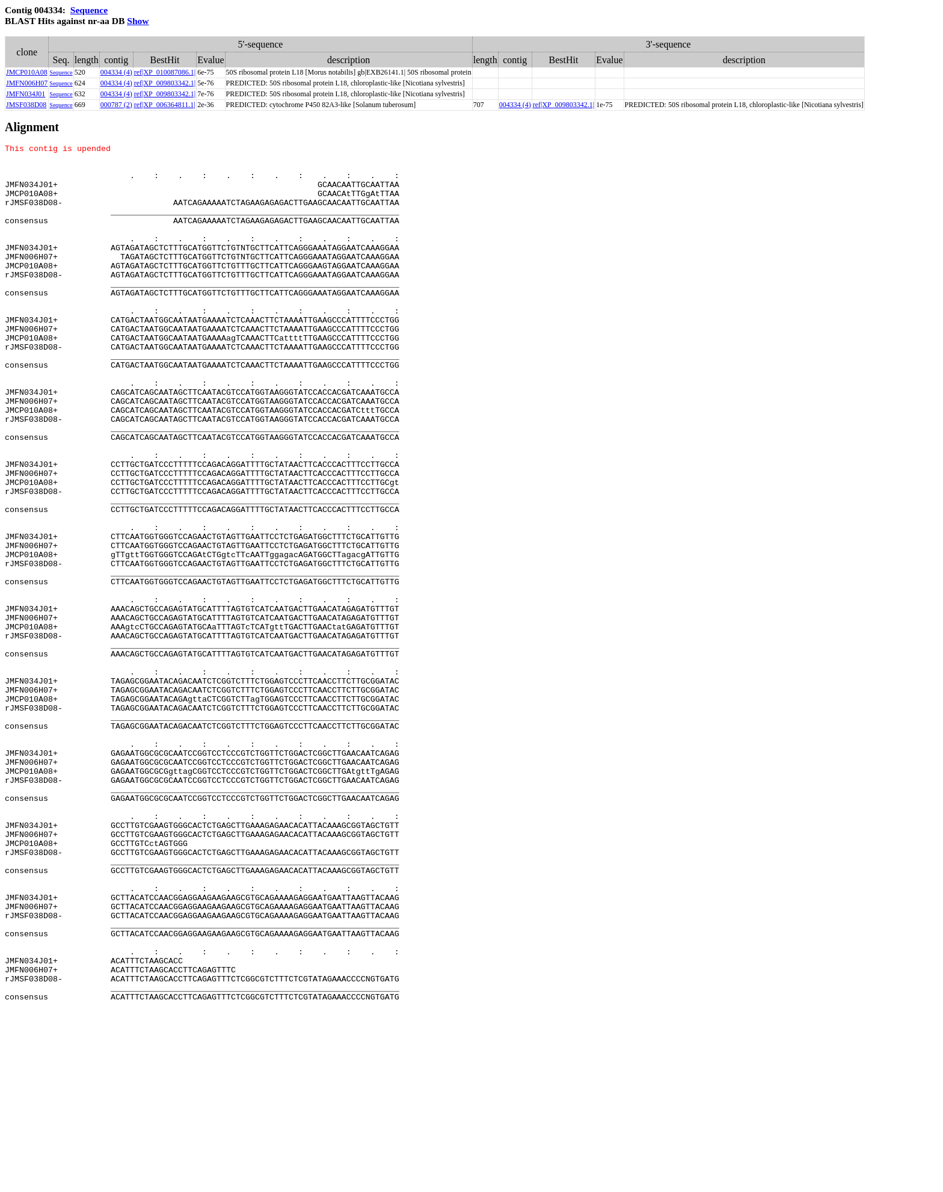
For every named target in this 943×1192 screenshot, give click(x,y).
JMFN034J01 (25, 94)
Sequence (89, 10)
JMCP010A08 (27, 72)
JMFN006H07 (27, 83)
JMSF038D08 (26, 104)
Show (138, 21)
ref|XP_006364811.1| (164, 104)
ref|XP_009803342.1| (164, 83)
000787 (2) (116, 104)
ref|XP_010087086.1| (164, 72)
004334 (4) (116, 72)
